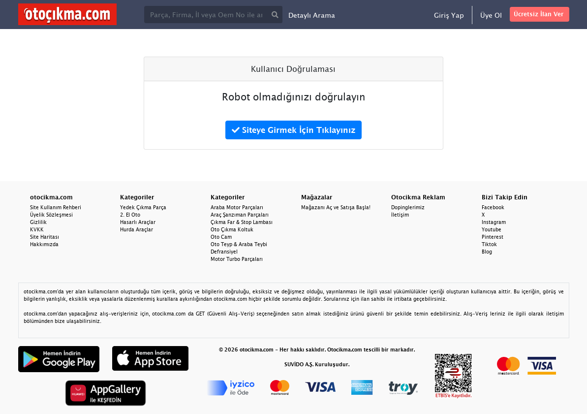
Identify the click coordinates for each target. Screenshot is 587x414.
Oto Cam (221, 237)
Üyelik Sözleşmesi (51, 215)
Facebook (493, 207)
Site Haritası (44, 237)
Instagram (494, 222)
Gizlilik (38, 222)
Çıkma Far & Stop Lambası (242, 222)
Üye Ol (491, 15)
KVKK (37, 229)
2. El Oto (130, 215)
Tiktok (489, 244)
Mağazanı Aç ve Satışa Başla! (336, 207)
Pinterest (492, 237)
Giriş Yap (449, 15)
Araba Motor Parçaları (237, 207)
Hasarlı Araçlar (137, 222)
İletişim (400, 215)
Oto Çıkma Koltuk (232, 229)
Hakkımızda (44, 244)
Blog (487, 252)
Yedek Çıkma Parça (143, 207)
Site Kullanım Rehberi (55, 207)
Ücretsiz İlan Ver (538, 14)
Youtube (491, 229)
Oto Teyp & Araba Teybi (239, 244)
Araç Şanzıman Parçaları (240, 215)
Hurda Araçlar (136, 229)
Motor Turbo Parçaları (237, 259)
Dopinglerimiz (408, 207)
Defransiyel (224, 252)
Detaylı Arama (311, 15)
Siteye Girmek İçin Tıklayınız (293, 130)
